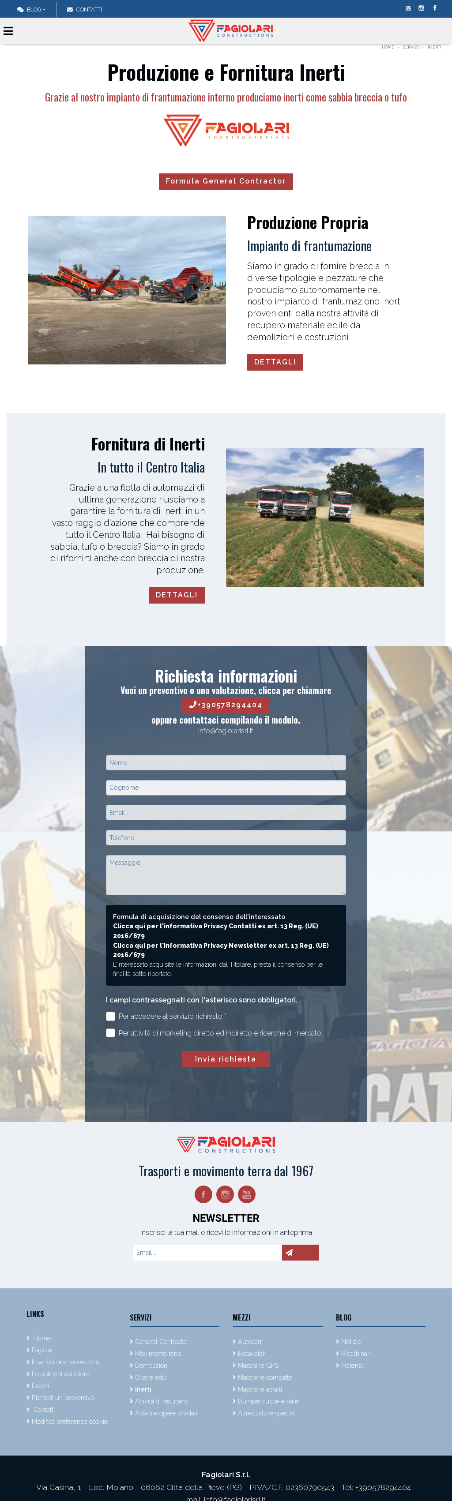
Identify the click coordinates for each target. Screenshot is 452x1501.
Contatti (43, 1409)
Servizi (140, 1317)
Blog (29, 9)
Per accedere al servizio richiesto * (166, 1016)
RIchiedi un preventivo (63, 1397)
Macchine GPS (258, 1365)
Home (41, 1338)
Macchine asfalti (260, 1389)
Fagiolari (43, 1350)
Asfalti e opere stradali (166, 1413)
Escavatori (252, 1353)
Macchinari (356, 1353)
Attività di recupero (161, 1401)
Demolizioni (152, 1365)
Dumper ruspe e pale (268, 1401)
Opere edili (150, 1377)
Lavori (40, 1385)
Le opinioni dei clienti (61, 1373)
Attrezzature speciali (267, 1413)
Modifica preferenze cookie (70, 1421)
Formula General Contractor (226, 181)
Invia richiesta (225, 1059)
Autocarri (251, 1341)
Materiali (353, 1365)
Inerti (143, 1389)
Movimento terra (158, 1353)
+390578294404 (226, 705)
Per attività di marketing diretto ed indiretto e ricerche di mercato (213, 1033)
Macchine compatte (265, 1377)
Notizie (351, 1341)
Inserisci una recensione (65, 1362)
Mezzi (242, 1317)
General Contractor (161, 1341)
